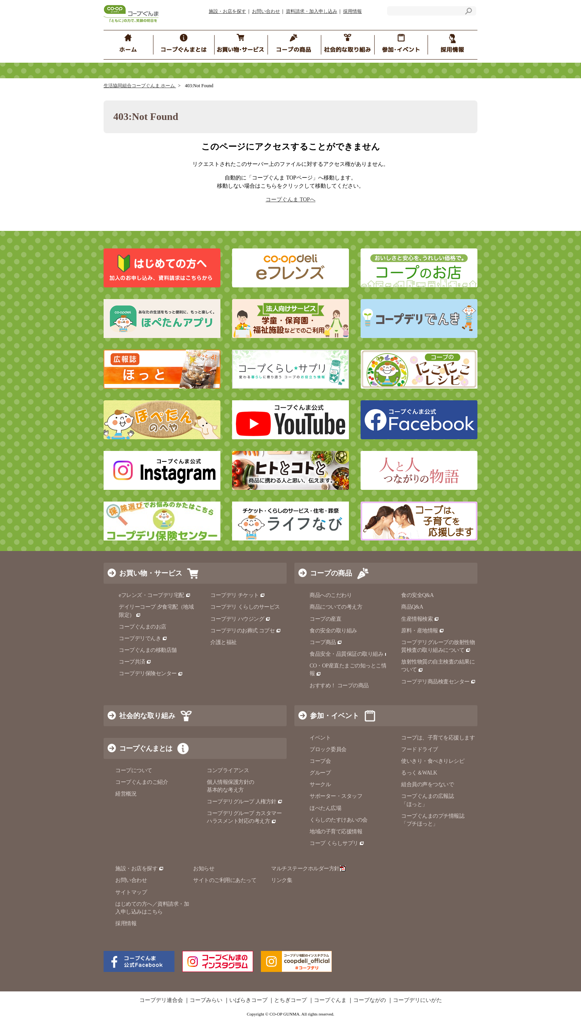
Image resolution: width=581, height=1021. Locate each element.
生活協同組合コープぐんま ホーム (140, 85)
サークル (320, 784)
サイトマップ (131, 892)
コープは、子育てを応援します (438, 738)
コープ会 (320, 761)
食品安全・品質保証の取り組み (350, 654)
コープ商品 (326, 642)
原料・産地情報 (422, 631)
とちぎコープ (290, 1000)
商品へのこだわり (331, 595)
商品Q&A (412, 607)
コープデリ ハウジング (240, 619)
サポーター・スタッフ (336, 796)
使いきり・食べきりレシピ (432, 761)
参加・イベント (334, 716)
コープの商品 (331, 573)
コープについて (133, 770)
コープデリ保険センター (151, 673)
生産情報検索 (420, 619)
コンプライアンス (228, 770)
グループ (320, 773)
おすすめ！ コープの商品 (339, 685)
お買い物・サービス (150, 573)
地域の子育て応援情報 (336, 831)
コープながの (369, 1000)
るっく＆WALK (419, 773)
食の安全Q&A (417, 595)
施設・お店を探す (227, 11)
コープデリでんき (143, 638)
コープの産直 (325, 619)
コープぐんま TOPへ (290, 199)
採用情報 (352, 11)
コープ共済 (135, 662)
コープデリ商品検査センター (438, 682)
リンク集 (281, 880)
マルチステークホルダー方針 (308, 868)
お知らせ (203, 868)
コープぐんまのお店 (142, 627)
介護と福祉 (223, 642)
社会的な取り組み (147, 716)
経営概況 (125, 794)
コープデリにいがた (417, 1000)
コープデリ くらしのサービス (245, 607)
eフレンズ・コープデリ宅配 (155, 595)
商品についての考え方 (336, 607)
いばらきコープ (248, 1000)
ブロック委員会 (328, 749)
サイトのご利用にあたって (224, 880)
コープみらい (206, 1000)
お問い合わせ (266, 11)
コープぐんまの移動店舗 (148, 650)
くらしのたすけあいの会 (339, 820)
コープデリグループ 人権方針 (245, 801)
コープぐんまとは (145, 748)
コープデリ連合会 (161, 1000)
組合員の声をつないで (427, 784)
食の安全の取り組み (333, 631)
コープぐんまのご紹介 (141, 782)
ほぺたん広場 (325, 808)
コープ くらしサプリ (337, 843)
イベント (320, 738)
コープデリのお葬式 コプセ (245, 631)
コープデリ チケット (237, 595)
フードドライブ (419, 749)
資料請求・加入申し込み (311, 11)
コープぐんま (330, 1000)
